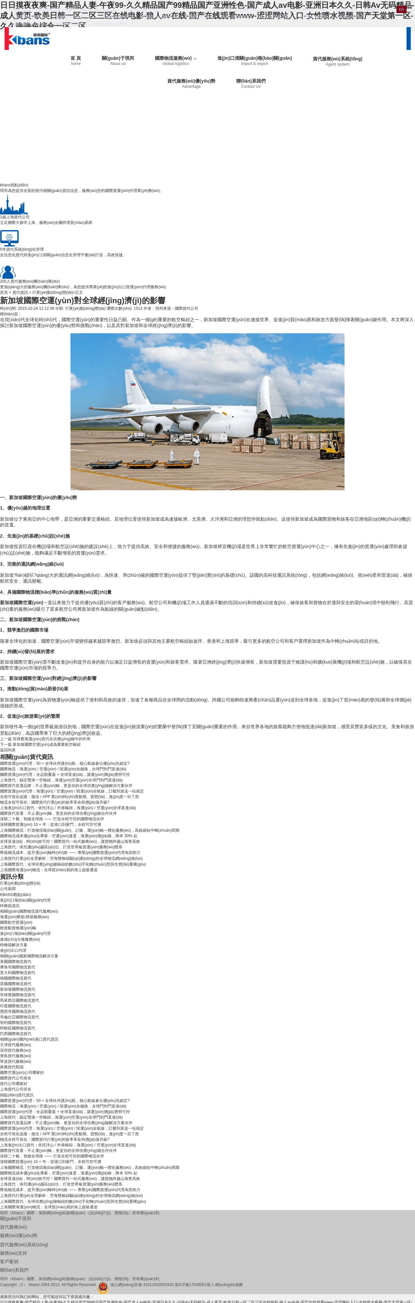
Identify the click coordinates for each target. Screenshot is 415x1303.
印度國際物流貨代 (15, 1006)
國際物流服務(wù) (175, 60)
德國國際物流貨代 (313, 17)
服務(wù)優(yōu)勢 (19, 1235)
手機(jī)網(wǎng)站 (377, 9)
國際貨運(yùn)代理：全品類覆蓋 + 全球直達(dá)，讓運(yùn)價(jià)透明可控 (65, 774)
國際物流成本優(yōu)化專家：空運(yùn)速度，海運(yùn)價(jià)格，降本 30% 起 (68, 836)
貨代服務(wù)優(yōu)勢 (191, 83)
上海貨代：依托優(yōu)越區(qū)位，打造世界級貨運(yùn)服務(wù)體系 (61, 847)
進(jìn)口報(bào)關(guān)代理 (25, 900)
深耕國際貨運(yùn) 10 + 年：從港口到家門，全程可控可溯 (50, 824)
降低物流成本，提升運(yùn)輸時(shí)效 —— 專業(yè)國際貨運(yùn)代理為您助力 (70, 852)
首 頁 (75, 60)
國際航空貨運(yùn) (16, 922)
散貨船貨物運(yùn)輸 (18, 928)
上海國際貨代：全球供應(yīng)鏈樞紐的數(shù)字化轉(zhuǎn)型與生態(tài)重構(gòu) (73, 864)
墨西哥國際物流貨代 (17, 1011)
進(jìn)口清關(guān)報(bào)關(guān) (254, 60)
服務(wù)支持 (220, 9)
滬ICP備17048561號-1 (194, 1284)
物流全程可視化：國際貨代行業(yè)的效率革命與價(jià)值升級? (54, 802)
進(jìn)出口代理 (13, 950)
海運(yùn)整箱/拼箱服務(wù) (24, 917)
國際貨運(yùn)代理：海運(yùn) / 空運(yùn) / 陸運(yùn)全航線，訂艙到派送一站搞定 (72, 791)
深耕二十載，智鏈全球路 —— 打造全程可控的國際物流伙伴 (52, 819)
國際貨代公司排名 (15, 1078)
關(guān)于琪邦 (118, 60)
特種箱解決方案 (13, 945)
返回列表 (8, 750)
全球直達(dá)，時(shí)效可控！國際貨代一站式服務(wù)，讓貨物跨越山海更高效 (70, 841)
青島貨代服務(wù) (15, 1056)
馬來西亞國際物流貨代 (109, 24)
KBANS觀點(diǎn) (15, 894)
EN (401, 9)
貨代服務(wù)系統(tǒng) (337, 61)
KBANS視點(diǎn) (252, 9)
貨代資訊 (20, 292)
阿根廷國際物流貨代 (17, 1028)
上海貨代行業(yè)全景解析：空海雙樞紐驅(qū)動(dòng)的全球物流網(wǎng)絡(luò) (71, 858)
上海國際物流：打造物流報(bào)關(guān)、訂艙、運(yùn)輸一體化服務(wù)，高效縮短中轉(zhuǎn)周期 (89, 830)
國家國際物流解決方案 (159, 17)
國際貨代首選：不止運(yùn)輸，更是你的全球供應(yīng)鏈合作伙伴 (58, 813)
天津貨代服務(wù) (15, 1045)
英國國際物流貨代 (349, 17)
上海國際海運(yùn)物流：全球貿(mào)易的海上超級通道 (49, 870)
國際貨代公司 (186, 308)
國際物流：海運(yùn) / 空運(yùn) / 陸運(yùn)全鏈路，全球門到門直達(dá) (63, 769)
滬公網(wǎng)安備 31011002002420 (142, 1284)
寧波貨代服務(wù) (15, 1061)
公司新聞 (8, 889)
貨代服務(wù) (13, 1227)
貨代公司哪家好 (13, 1083)
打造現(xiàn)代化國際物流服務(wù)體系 (42, 9)
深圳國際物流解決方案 (116, 17)
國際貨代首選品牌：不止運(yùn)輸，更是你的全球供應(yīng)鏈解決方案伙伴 (66, 785)
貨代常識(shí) (345, 9)
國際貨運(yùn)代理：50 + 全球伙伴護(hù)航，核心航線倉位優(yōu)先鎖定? (65, 763)
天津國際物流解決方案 (30, 17)
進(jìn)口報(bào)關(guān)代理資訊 (300, 9)
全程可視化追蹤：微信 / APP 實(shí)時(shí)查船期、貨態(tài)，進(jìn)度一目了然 (69, 796)
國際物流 (25, 592)
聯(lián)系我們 (250, 83)
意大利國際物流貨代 (276, 17)
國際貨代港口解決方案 (98, 9)
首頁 (4, 292)
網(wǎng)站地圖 (229, 1284)
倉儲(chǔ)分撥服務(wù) (20, 939)
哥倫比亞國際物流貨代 (19, 1017)
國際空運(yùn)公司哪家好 (22, 1072)
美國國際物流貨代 (198, 17)
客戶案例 (9, 1261)
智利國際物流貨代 (15, 1022)
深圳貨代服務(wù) (15, 1050)
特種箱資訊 (10, 905)
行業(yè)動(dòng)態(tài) (52, 292)
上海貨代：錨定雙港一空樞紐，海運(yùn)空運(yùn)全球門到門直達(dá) (61, 780)
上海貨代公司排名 (15, 1089)
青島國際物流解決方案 (73, 17)
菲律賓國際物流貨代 (68, 24)
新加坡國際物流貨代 (28, 24)
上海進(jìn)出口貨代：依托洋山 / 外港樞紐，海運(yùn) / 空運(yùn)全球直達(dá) (68, 808)
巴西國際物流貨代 (15, 1033)
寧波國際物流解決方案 (141, 9)
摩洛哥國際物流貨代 (236, 17)
